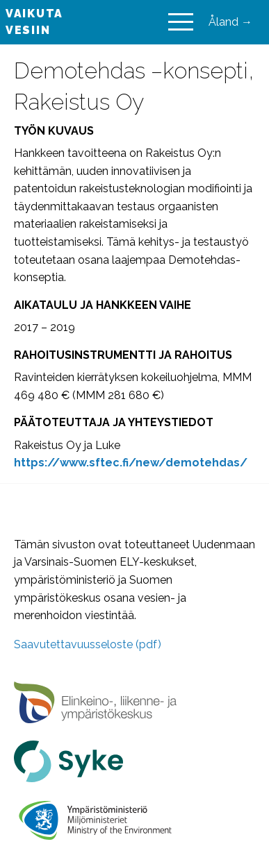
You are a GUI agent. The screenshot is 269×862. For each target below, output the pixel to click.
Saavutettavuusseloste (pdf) (87, 644)
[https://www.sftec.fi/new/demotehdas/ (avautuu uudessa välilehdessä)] (130, 462)
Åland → (230, 21)
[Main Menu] (180, 22)
